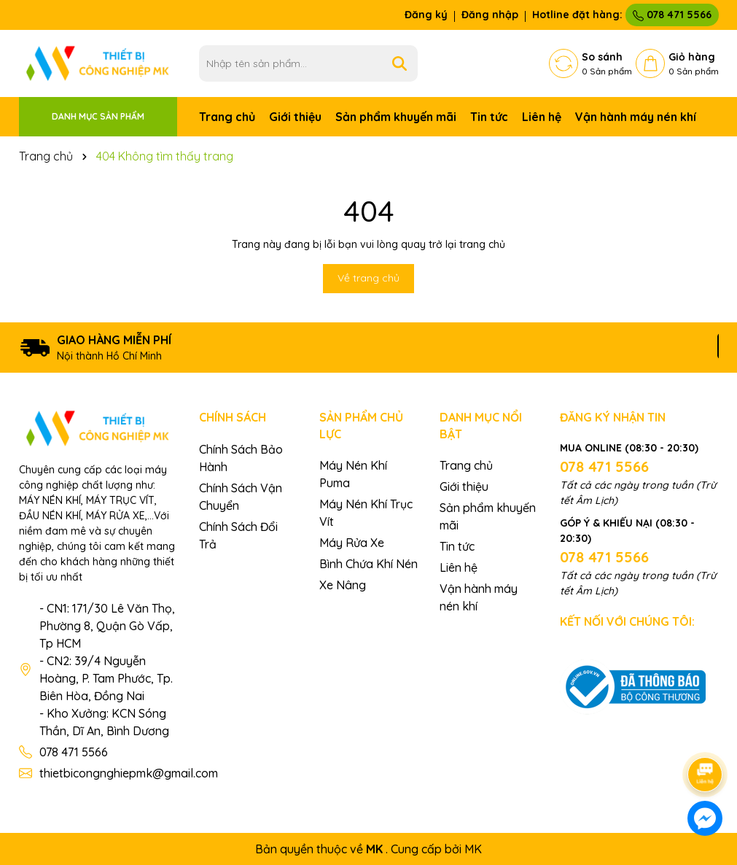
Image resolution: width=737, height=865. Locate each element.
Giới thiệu (295, 116)
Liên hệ (541, 116)
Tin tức (489, 116)
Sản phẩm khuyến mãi (395, 116)
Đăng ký (426, 14)
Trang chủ (227, 116)
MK (473, 849)
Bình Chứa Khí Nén (368, 563)
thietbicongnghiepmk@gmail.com (128, 773)
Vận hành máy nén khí (635, 116)
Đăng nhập (489, 14)
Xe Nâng (342, 585)
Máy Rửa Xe (351, 542)
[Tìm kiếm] (399, 63)
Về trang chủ (368, 277)
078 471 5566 (672, 14)
